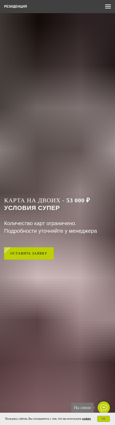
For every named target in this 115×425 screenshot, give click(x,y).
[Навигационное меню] (108, 7)
